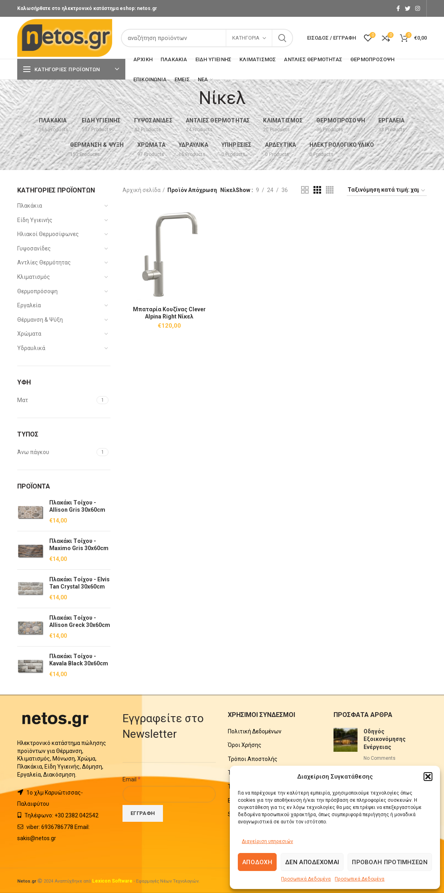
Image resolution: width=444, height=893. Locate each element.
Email (132, 779)
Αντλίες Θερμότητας (44, 262)
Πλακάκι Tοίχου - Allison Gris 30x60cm (77, 506)
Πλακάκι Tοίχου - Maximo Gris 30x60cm (78, 544)
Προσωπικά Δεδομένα (306, 879)
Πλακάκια (29, 205)
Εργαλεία (29, 305)
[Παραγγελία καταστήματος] (387, 191)
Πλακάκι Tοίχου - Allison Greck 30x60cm (79, 621)
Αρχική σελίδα (142, 190)
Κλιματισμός (33, 277)
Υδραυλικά (31, 348)
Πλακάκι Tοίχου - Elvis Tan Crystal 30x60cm (79, 583)
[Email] (169, 794)
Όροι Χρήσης (244, 745)
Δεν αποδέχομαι (312, 862)
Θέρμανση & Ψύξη (40, 319)
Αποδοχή (257, 862)
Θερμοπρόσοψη (37, 291)
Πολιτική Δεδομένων (254, 731)
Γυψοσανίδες (34, 248)
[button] (428, 777)
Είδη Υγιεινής (34, 220)
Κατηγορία (245, 38)
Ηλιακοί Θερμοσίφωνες (48, 234)
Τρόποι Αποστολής (252, 759)
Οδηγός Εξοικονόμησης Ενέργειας (385, 739)
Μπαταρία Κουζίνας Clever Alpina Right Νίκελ (169, 313)
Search (282, 38)
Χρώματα (29, 333)
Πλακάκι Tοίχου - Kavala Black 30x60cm (78, 660)
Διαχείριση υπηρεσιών (267, 841)
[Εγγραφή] (143, 813)
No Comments (380, 758)
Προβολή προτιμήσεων (390, 862)
